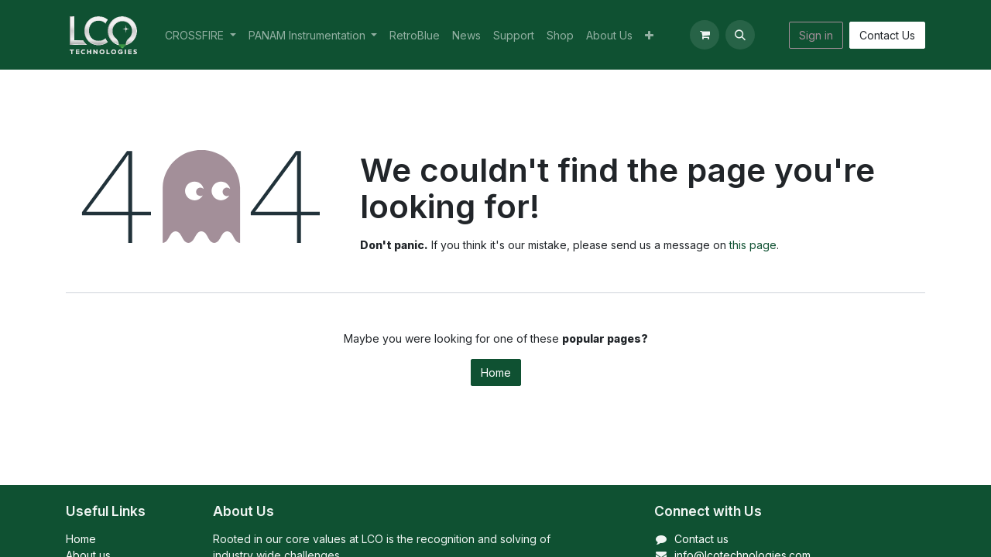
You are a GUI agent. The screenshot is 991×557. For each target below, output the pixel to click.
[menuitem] (200, 35)
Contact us (701, 538)
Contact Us (887, 35)
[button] (740, 35)
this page (753, 244)
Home (496, 372)
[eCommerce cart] (704, 35)
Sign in (816, 35)
